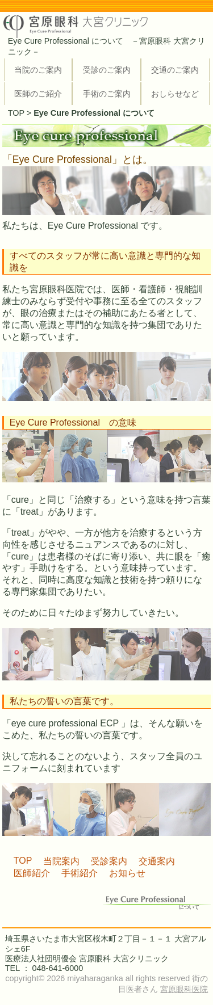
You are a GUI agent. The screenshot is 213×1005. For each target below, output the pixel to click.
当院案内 (61, 861)
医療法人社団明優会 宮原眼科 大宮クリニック (87, 958)
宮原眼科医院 (184, 989)
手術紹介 (79, 873)
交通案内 (157, 861)
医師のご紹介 (38, 93)
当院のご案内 (38, 69)
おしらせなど (175, 93)
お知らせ (127, 873)
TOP (16, 112)
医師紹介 (32, 873)
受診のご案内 (107, 69)
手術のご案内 (107, 93)
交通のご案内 (175, 69)
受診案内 (109, 861)
